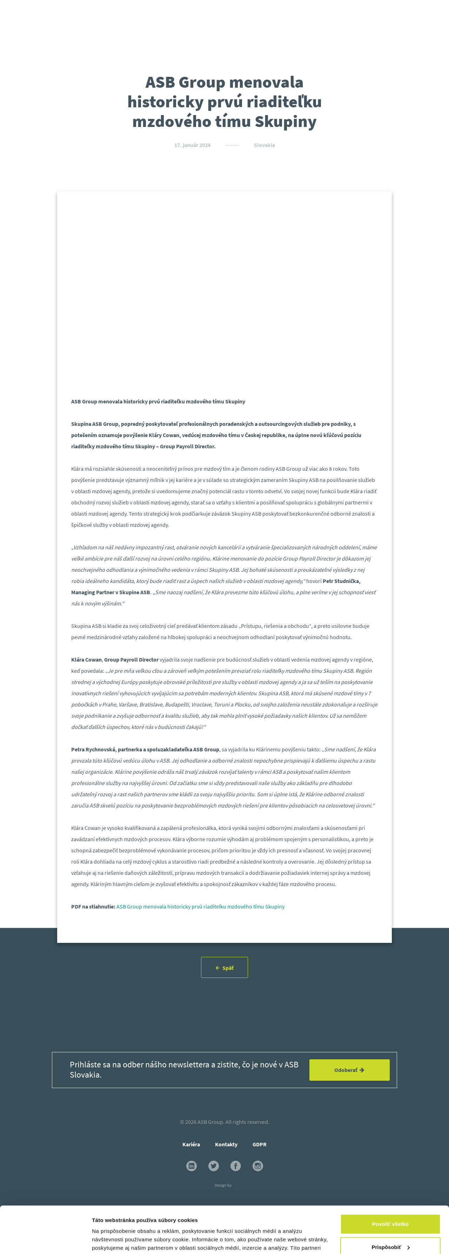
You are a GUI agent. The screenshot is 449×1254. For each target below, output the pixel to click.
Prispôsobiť (390, 1203)
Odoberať (349, 1069)
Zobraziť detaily (112, 1240)
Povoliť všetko (390, 1180)
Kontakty (226, 1144)
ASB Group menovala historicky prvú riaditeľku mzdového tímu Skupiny (200, 906)
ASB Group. (210, 1121)
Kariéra (191, 1144)
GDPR (260, 1144)
